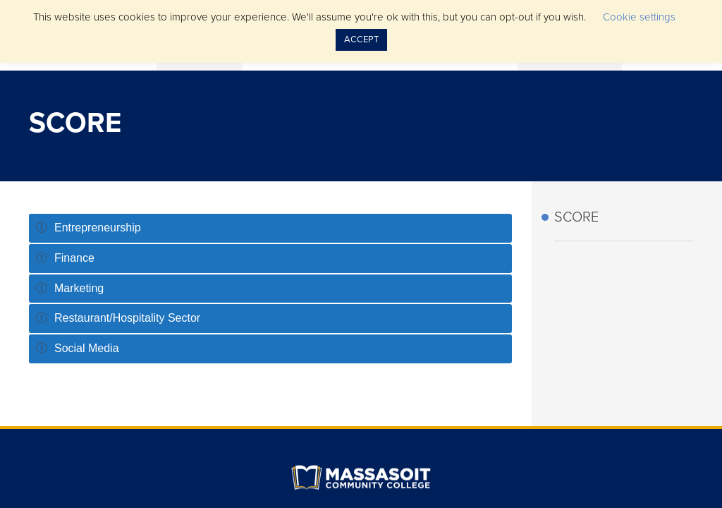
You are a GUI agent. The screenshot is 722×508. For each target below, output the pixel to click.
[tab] (270, 228)
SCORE (576, 217)
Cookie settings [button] (639, 17)
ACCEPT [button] (361, 39)
